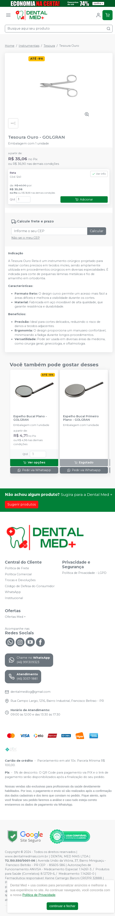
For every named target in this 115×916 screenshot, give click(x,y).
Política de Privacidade (38, 895)
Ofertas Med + (15, 617)
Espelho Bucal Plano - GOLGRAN (30, 418)
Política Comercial (18, 574)
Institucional (14, 598)
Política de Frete (17, 568)
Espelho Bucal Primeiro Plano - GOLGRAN (81, 418)
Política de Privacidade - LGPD (84, 573)
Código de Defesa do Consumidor (30, 586)
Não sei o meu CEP (25, 238)
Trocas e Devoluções (20, 580)
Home (9, 46)
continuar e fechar (62, 906)
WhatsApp (13, 592)
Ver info (99, 173)
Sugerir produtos (22, 504)
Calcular (96, 231)
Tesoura (49, 46)
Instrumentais (29, 46)
